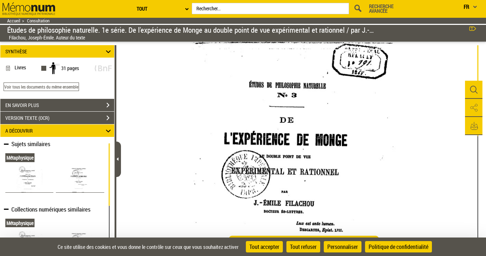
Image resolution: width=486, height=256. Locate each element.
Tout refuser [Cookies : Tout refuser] (303, 247)
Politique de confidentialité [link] (398, 247)
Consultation (38, 21)
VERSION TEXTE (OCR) (59, 118)
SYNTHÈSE (59, 51)
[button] (473, 90)
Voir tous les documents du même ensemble (41, 87)
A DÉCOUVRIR (59, 130)
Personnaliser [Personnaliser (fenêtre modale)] (342, 247)
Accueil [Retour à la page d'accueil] (13, 21)
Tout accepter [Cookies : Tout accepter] (264, 247)
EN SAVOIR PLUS (59, 105)
